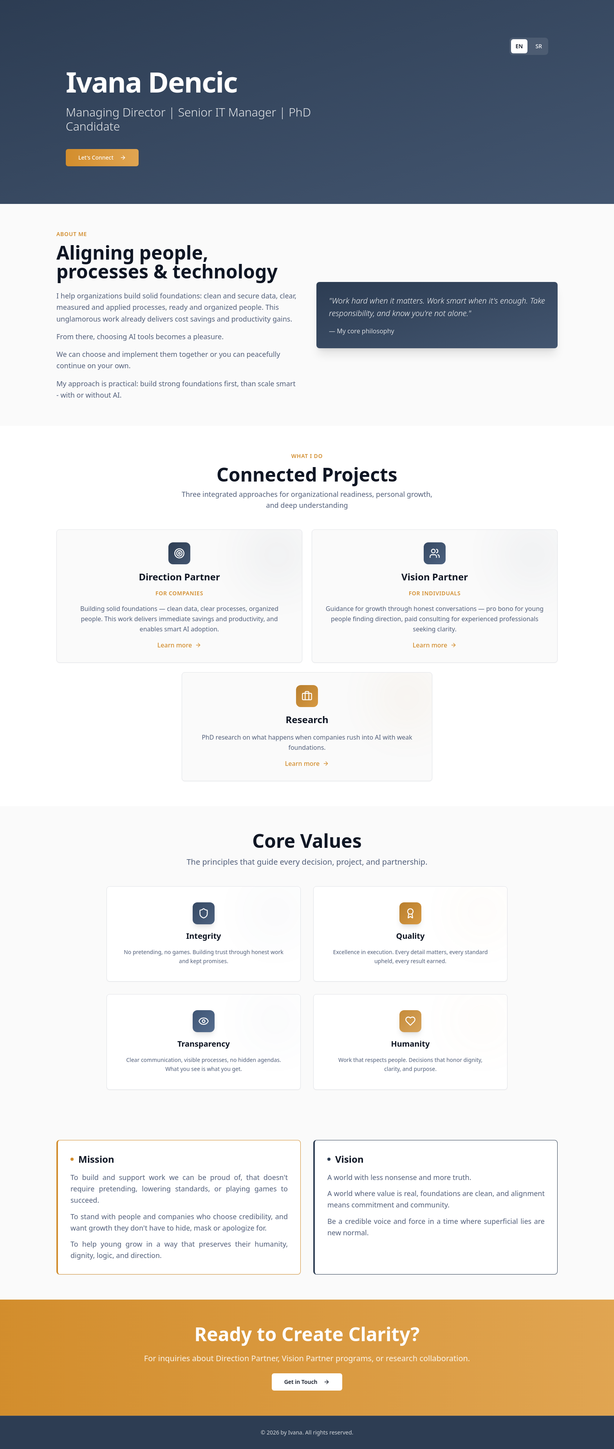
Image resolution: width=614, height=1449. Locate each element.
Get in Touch (307, 1381)
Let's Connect (102, 157)
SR (538, 46)
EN (519, 46)
